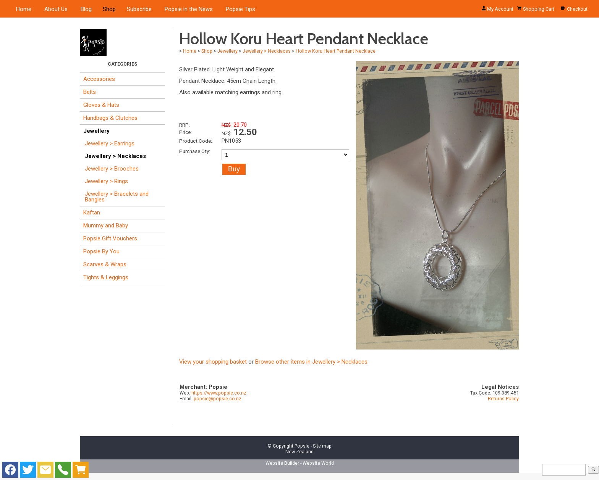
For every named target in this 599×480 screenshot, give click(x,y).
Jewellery (96, 130)
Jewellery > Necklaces (115, 156)
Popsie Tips (240, 9)
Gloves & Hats (101, 104)
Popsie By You (101, 251)
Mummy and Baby (105, 225)
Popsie (302, 446)
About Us (56, 9)
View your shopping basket (213, 361)
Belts (89, 92)
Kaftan (91, 212)
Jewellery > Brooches (112, 168)
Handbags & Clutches (110, 117)
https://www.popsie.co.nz (218, 393)
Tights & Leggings (105, 277)
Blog (86, 9)
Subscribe (139, 9)
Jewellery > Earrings (109, 143)
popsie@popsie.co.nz (217, 398)
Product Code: (195, 141)
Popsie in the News (189, 9)
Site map (322, 446)
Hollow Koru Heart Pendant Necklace (336, 51)
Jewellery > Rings (106, 181)
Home (23, 9)
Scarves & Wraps (104, 264)
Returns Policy (503, 398)
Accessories (99, 79)
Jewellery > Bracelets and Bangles (117, 196)
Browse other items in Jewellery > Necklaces (311, 361)
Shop (109, 9)
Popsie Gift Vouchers (110, 238)
